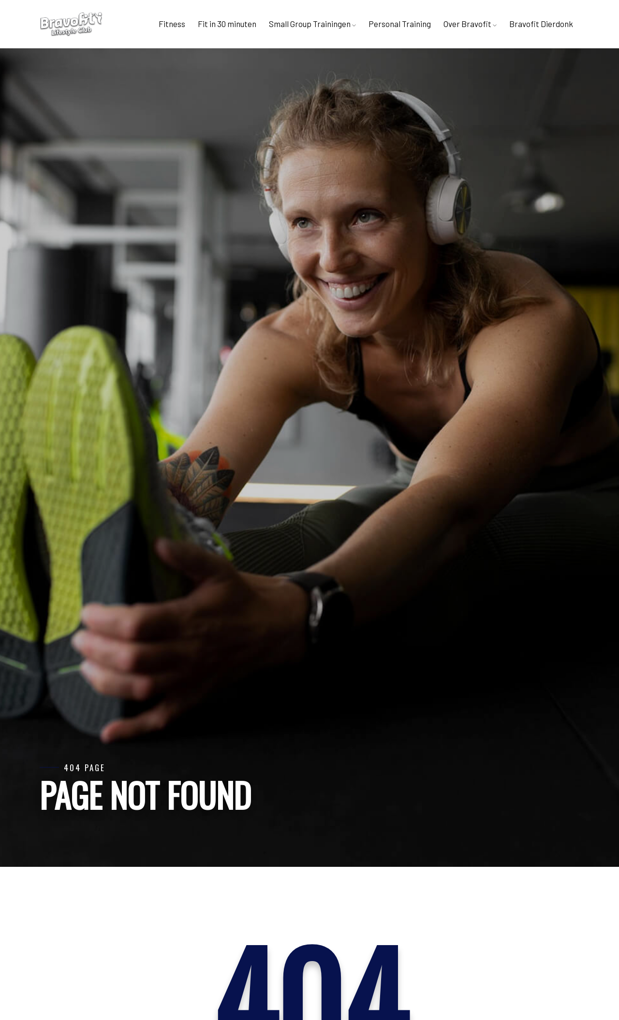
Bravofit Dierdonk (541, 24)
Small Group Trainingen (312, 24)
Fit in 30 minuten (227, 24)
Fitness (172, 24)
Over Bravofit (470, 24)
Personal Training (399, 24)
